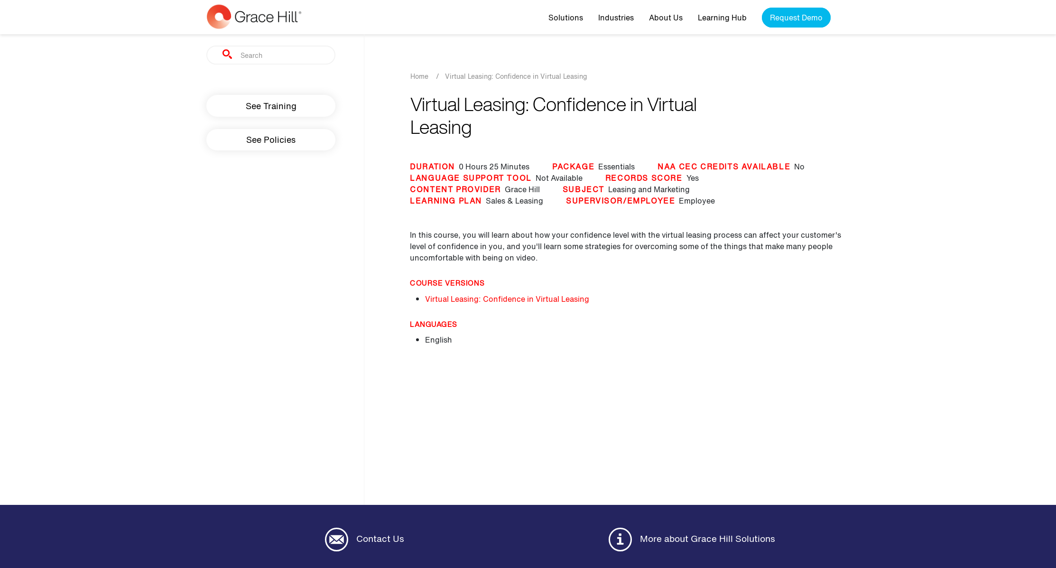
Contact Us (364, 539)
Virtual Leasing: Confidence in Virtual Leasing (507, 299)
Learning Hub (722, 17)
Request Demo (796, 17)
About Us (666, 17)
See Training (271, 106)
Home (419, 76)
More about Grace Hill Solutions (692, 539)
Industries (616, 17)
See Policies (271, 139)
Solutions (565, 17)
